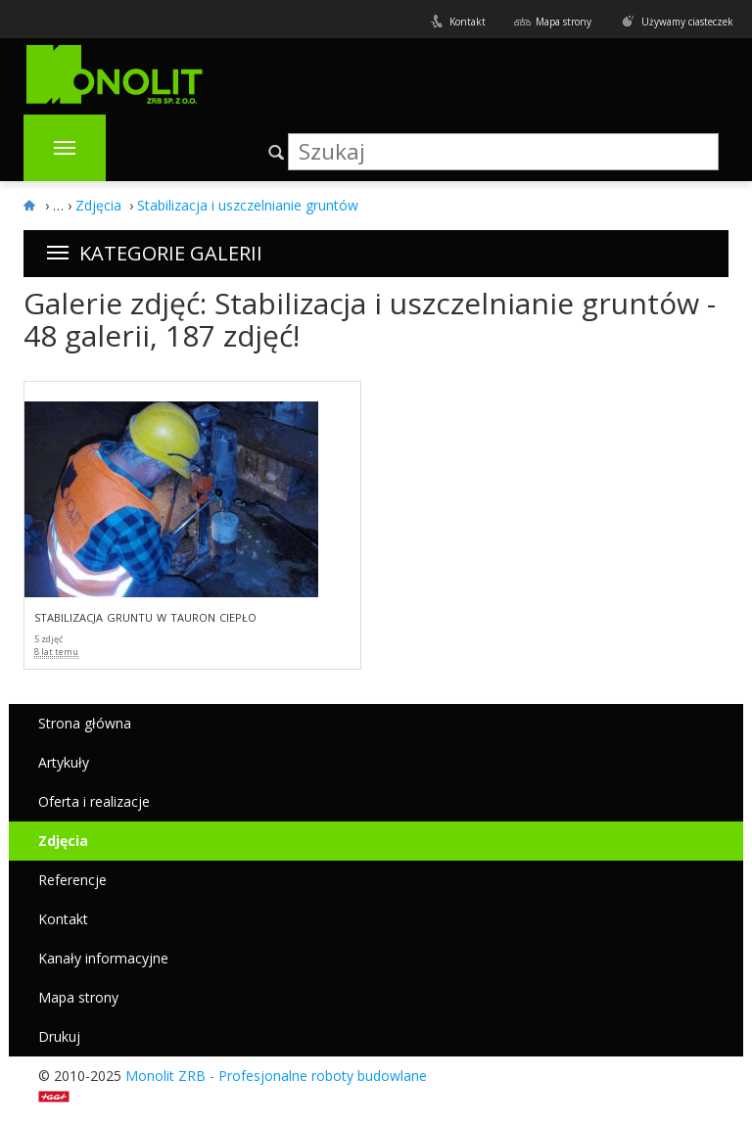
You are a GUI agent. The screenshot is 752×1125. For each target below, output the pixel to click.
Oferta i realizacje (94, 801)
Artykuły (63, 762)
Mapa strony (563, 21)
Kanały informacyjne (103, 958)
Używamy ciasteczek (687, 21)
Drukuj (59, 1036)
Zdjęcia (63, 840)
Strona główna (84, 723)
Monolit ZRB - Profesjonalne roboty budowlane (276, 1075)
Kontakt (467, 21)
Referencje (72, 879)
